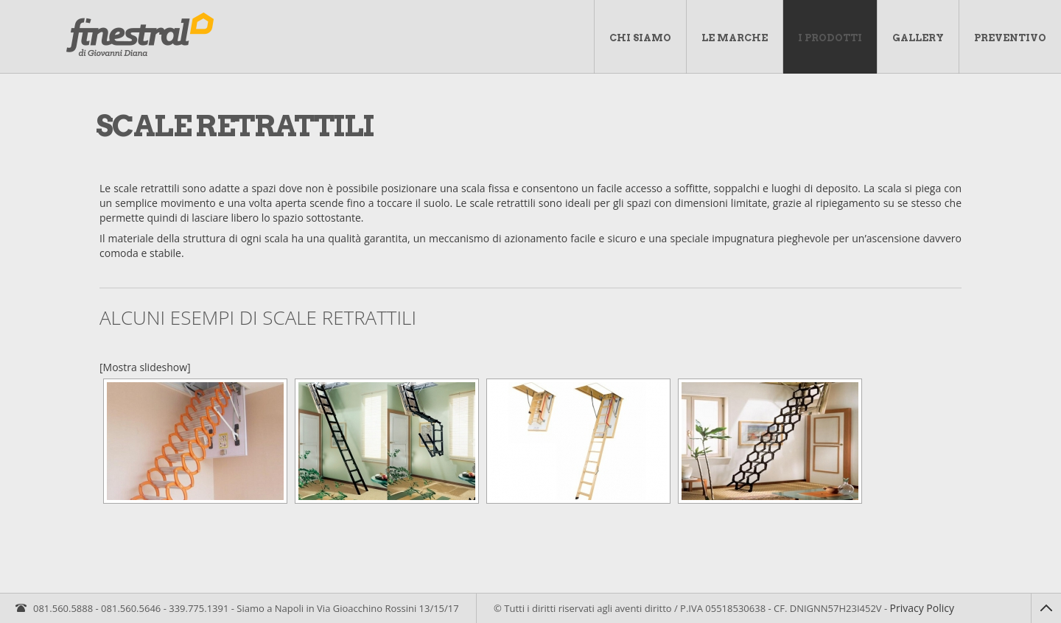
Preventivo (1010, 37)
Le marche (734, 37)
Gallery (918, 37)
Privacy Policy (922, 608)
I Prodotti (830, 37)
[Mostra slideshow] (145, 367)
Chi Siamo (640, 37)
